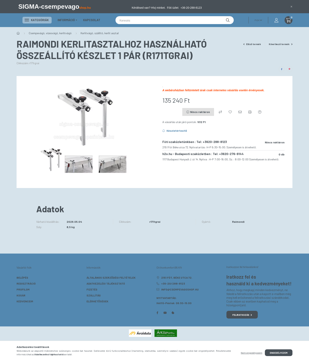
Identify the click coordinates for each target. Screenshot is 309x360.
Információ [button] (66, 20)
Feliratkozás (242, 314)
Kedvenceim (25, 301)
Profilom (23, 289)
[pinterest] (289, 69)
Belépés (22, 277)
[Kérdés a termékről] (260, 112)
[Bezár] (291, 6)
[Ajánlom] (240, 112)
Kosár (21, 295)
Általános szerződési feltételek (111, 277)
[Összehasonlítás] (220, 112)
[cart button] (288, 20)
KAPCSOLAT (91, 20)
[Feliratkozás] (174, 130)
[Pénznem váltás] (257, 20)
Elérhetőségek (97, 301)
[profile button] (276, 20)
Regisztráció (26, 283)
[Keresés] (174, 20)
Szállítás (94, 295)
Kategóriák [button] (37, 20)
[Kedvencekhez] (230, 112)
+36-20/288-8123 (173, 283)
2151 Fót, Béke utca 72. (176, 277)
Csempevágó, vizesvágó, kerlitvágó (50, 33)
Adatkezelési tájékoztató (106, 283)
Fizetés (92, 289)
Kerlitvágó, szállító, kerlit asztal (100, 33)
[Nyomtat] (250, 112)
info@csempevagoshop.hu (180, 289)
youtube (165, 313)
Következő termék (280, 44)
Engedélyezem (279, 352)
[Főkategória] (18, 33)
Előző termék (252, 44)
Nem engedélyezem (251, 352)
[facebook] (282, 69)
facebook (157, 313)
